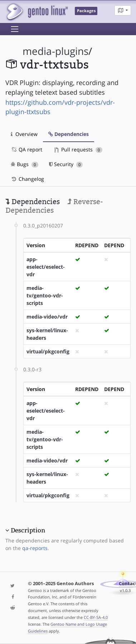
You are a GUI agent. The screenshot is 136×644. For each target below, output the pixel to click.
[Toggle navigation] (15, 29)
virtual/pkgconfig (47, 351)
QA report (26, 149)
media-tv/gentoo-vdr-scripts (44, 295)
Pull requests (78, 149)
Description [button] (28, 530)
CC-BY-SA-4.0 (96, 617)
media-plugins (55, 51)
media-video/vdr (47, 316)
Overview (24, 134)
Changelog (27, 178)
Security (66, 164)
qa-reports (35, 548)
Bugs (24, 164)
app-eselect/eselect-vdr (45, 267)
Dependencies (68, 134)
